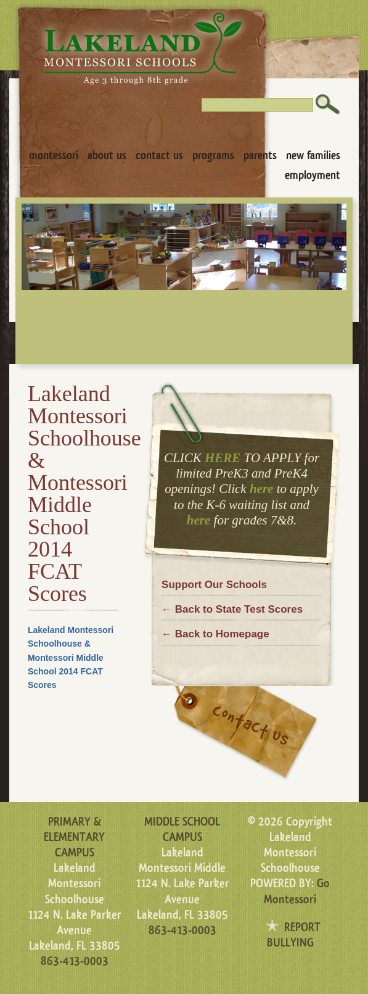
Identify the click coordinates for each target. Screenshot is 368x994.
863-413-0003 (74, 961)
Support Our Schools (214, 584)
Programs (213, 155)
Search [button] (328, 104)
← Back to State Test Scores (232, 609)
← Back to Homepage (215, 634)
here (262, 488)
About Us (107, 155)
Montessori (53, 155)
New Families (313, 155)
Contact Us (159, 155)
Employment (312, 175)
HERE (222, 457)
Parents (260, 155)
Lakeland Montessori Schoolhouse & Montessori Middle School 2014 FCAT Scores (70, 657)
